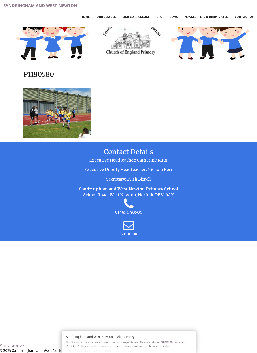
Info (159, 17)
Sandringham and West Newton (40, 5)
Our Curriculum (136, 17)
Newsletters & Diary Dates (206, 17)
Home (85, 17)
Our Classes (106, 17)
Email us (128, 233)
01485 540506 (128, 212)
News (173, 17)
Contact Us (244, 17)
